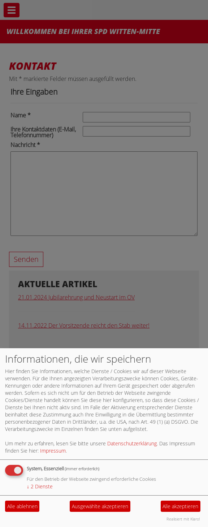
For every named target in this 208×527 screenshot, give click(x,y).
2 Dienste (40, 486)
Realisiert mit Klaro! (183, 519)
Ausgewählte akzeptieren (100, 506)
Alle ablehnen (22, 506)
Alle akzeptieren (180, 506)
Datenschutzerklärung (132, 443)
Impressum (53, 450)
